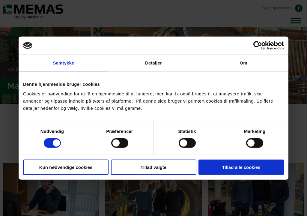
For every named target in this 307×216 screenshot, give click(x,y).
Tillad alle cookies (241, 167)
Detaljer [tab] (153, 62)
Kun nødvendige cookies (66, 167)
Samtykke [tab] (63, 62)
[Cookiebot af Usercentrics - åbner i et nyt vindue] (257, 45)
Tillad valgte (153, 167)
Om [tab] (243, 62)
